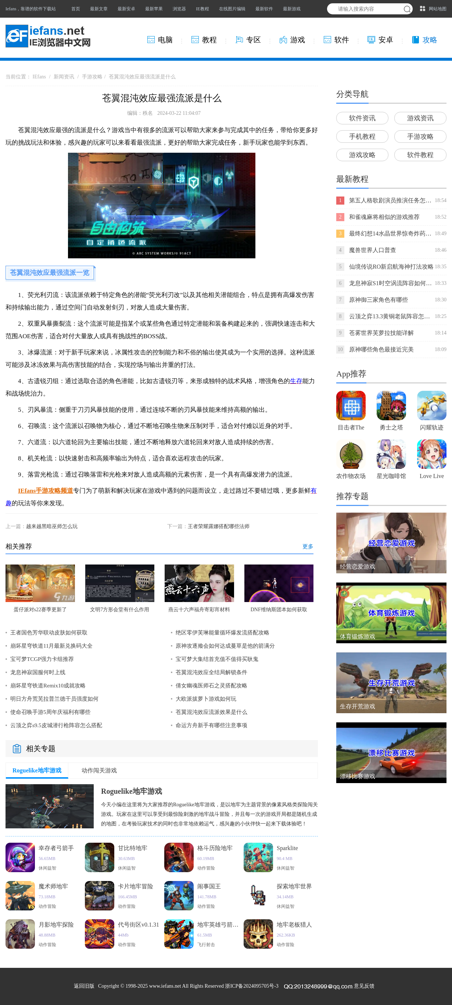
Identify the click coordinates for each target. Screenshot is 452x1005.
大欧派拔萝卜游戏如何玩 (206, 699)
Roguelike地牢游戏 (36, 770)
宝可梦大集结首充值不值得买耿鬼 (217, 659)
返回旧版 (84, 986)
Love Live (432, 476)
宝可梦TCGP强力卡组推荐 (42, 659)
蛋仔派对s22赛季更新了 (40, 609)
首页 (75, 8)
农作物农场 (351, 476)
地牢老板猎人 (294, 924)
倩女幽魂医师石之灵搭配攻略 (211, 686)
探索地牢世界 (294, 886)
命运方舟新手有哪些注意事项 (211, 725)
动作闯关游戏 (99, 770)
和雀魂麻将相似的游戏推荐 (384, 217)
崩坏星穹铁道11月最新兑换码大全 (51, 646)
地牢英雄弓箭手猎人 (223, 924)
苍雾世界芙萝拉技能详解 (381, 333)
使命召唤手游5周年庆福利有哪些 (50, 712)
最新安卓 (126, 8)
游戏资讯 (420, 118)
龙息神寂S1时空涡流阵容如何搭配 (393, 283)
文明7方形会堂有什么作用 (119, 609)
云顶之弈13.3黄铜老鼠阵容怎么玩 (392, 316)
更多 (307, 546)
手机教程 (362, 136)
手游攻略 (92, 76)
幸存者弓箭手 (56, 848)
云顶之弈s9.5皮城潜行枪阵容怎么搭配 (56, 725)
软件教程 (420, 155)
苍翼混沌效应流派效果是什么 (211, 712)
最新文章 (99, 8)
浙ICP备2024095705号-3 (251, 986)
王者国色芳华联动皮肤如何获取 (48, 633)
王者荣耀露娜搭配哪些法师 (219, 526)
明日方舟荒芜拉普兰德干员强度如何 (54, 699)
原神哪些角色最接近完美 (381, 349)
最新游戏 (292, 8)
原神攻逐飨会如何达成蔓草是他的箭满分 (225, 646)
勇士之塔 (391, 427)
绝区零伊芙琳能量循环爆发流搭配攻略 (222, 633)
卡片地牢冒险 (135, 886)
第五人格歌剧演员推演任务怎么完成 (396, 200)
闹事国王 (209, 886)
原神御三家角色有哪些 (378, 300)
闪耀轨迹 (432, 427)
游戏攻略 (362, 155)
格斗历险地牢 (215, 848)
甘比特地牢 (132, 848)
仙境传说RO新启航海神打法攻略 (391, 266)
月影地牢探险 (56, 924)
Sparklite (287, 848)
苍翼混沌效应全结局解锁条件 (211, 672)
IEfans (39, 76)
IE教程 (202, 8)
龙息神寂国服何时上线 (37, 672)
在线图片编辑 (232, 8)
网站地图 (437, 8)
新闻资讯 (64, 76)
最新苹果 (154, 8)
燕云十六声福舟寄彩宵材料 (199, 609)
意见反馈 (364, 986)
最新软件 (264, 8)
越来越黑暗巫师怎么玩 (52, 526)
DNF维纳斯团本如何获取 (279, 609)
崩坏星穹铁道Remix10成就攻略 (48, 686)
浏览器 (179, 8)
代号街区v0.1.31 (138, 924)
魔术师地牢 (53, 886)
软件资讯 (362, 118)
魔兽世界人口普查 (372, 250)
